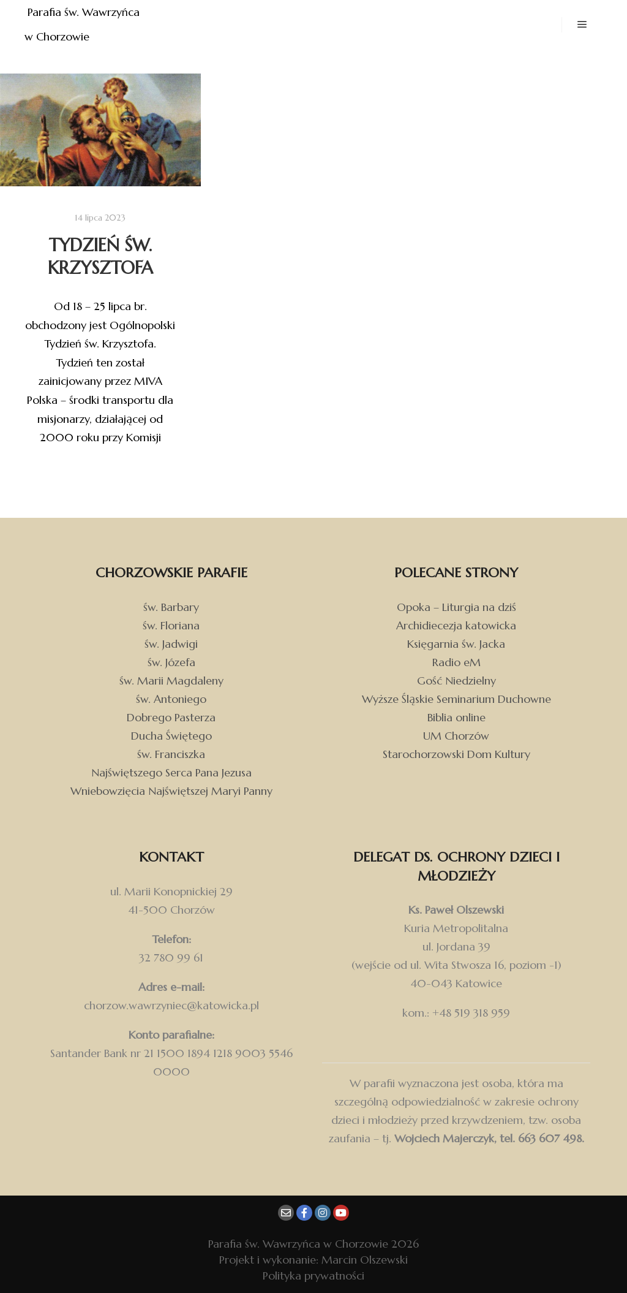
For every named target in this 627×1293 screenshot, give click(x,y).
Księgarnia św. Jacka (456, 644)
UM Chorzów (456, 736)
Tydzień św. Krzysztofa (100, 256)
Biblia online (456, 717)
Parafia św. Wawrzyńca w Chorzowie (83, 24)
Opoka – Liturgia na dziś (456, 607)
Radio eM (456, 662)
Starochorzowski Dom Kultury (456, 754)
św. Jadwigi (171, 644)
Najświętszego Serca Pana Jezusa (171, 772)
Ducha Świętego (171, 736)
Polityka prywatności (313, 1275)
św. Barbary (171, 607)
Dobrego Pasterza (171, 717)
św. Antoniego (171, 699)
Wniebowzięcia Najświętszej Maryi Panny (171, 791)
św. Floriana (171, 625)
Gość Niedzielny (456, 680)
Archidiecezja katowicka (456, 625)
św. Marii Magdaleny (171, 680)
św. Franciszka (171, 754)
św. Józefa (171, 662)
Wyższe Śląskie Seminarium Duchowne (456, 699)
